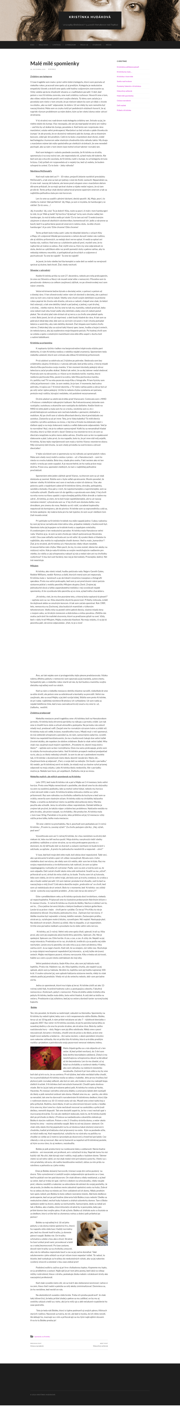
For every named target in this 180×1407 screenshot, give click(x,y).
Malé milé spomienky (125, 96)
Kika (32, 45)
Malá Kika (43, 45)
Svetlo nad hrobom (124, 81)
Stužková (97, 45)
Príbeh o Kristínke (124, 110)
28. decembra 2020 (39, 69)
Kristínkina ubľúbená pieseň (128, 67)
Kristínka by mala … (124, 71)
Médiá (108, 45)
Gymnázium (70, 45)
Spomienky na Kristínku (43, 1336)
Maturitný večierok (99, 1345)
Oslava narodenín (37, 1345)
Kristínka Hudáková (90, 17)
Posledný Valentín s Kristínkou (129, 86)
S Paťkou (57, 45)
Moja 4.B (84, 45)
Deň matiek (121, 105)
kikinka (54, 69)
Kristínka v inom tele (125, 76)
